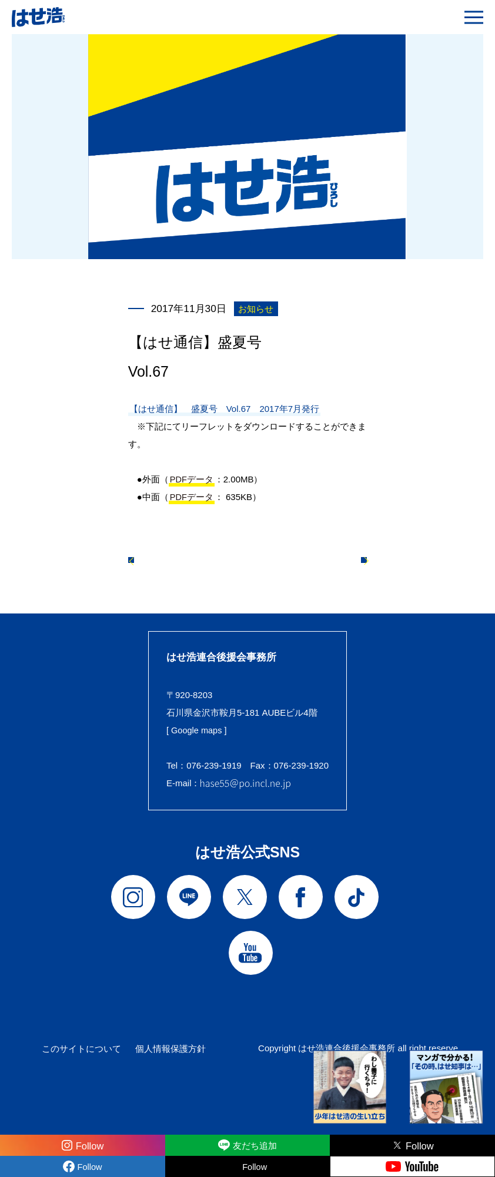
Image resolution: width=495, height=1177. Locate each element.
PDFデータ (192, 479)
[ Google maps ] (197, 735)
